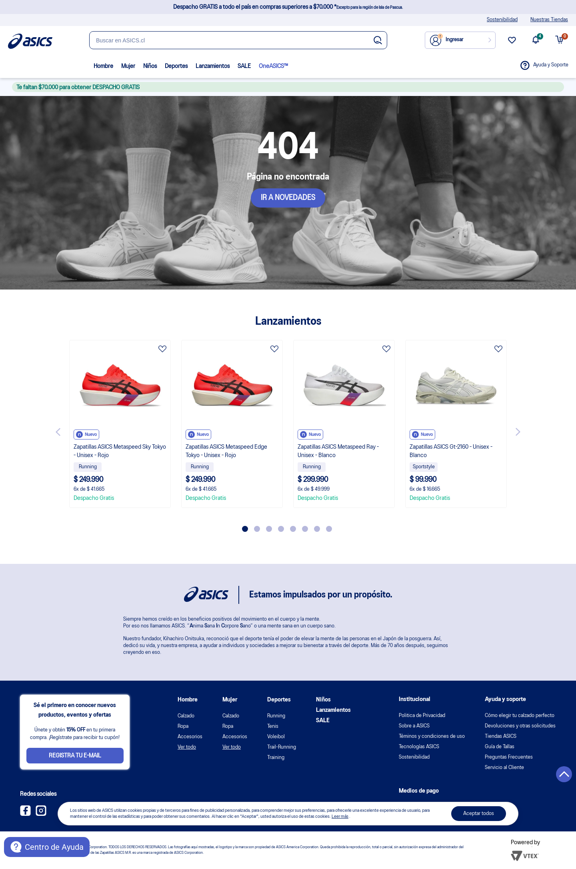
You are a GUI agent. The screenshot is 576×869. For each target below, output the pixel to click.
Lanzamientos (213, 66)
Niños (150, 66)
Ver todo (187, 747)
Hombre (103, 66)
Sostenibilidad (502, 19)
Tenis (272, 726)
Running (276, 716)
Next (518, 432)
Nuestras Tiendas (549, 19)
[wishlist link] (512, 43)
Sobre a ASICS (414, 726)
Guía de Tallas (499, 746)
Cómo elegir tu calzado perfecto (519, 715)
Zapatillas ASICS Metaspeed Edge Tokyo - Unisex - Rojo (226, 451)
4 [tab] (281, 529)
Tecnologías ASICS (419, 746)
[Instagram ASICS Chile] (41, 814)
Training (275, 757)
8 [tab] (329, 529)
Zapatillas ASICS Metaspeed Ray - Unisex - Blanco (338, 451)
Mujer (128, 66)
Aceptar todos (478, 813)
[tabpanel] (120, 424)
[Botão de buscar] (377, 41)
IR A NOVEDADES (288, 198)
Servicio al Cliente (504, 767)
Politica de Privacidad (422, 715)
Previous (58, 432)
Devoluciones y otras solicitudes (520, 726)
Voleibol (276, 736)
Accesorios (190, 736)
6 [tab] (305, 529)
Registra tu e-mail (75, 756)
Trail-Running (281, 747)
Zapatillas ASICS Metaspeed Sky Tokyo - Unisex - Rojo (120, 451)
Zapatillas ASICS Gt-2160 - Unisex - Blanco (451, 451)
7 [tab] (317, 529)
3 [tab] (269, 529)
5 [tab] (293, 529)
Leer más (340, 817)
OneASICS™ (273, 66)
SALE (244, 66)
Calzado (186, 716)
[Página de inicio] (30, 41)
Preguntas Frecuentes (509, 757)
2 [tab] (257, 529)
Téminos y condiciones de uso (432, 736)
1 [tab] (245, 529)
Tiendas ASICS (500, 736)
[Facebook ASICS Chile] (25, 814)
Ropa (183, 726)
